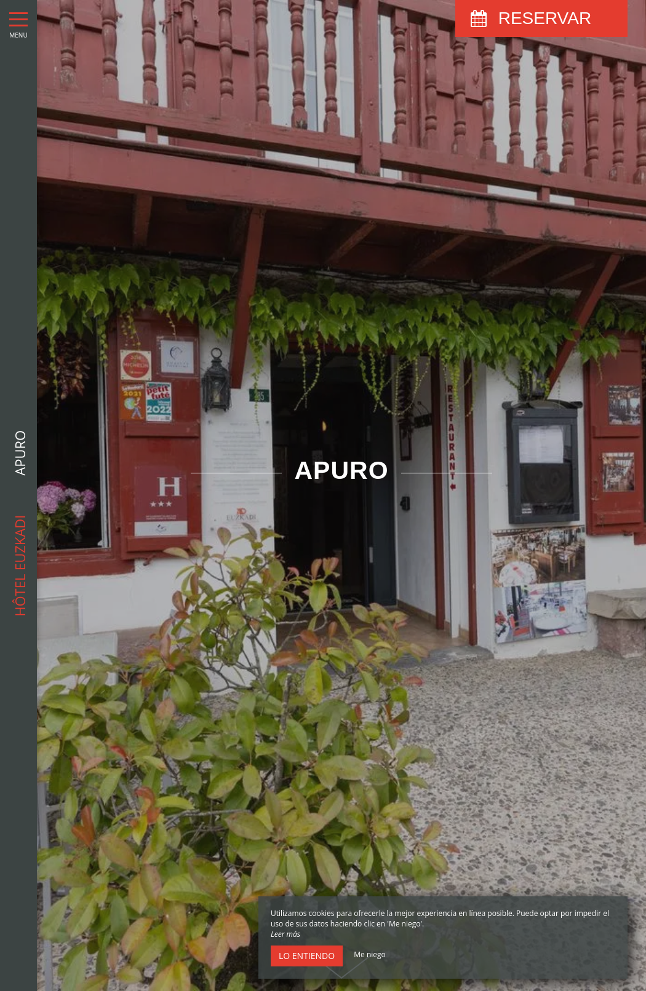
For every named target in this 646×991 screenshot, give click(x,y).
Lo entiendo (307, 955)
